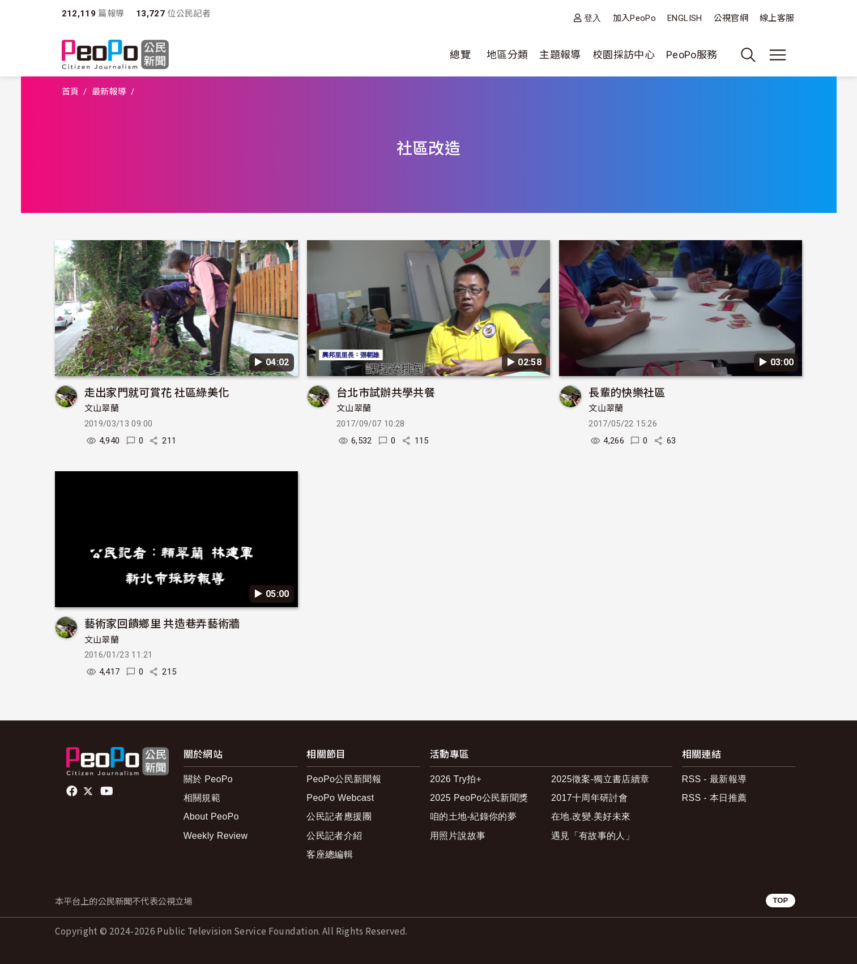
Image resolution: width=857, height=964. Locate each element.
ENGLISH (684, 18)
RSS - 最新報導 (714, 779)
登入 (593, 18)
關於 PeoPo (208, 779)
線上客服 (777, 18)
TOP (780, 900)
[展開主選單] (777, 55)
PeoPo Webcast (340, 798)
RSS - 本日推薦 (714, 798)
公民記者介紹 (334, 836)
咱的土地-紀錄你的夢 (473, 816)
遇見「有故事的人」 (592, 836)
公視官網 (731, 18)
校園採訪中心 (623, 55)
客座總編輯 (329, 854)
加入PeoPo (634, 18)
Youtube (107, 791)
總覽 (460, 55)
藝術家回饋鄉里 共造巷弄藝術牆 (162, 622)
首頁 (70, 92)
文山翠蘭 (101, 408)
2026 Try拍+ (455, 779)
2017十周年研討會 (589, 798)
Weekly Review (216, 836)
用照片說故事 (457, 836)
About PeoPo (211, 816)
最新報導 (109, 92)
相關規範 (202, 798)
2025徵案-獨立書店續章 (600, 779)
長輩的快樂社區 (627, 391)
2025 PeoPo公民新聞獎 (479, 798)
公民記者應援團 (339, 816)
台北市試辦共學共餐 (385, 391)
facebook (72, 791)
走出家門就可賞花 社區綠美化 (156, 391)
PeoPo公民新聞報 (343, 779)
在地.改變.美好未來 (591, 816)
